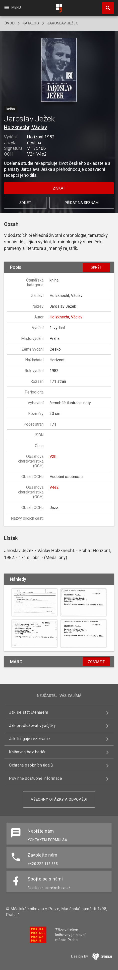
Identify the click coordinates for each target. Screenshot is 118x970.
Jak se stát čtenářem (28, 712)
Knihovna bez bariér (27, 752)
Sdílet (25, 202)
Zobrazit (96, 662)
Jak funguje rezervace (29, 738)
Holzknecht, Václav (25, 127)
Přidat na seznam (82, 202)
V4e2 (54, 487)
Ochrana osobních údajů (31, 765)
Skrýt (96, 267)
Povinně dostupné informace (35, 778)
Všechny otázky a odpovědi (59, 799)
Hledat (106, 5)
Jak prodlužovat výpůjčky (32, 725)
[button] (59, 70)
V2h (53, 456)
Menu (12, 7)
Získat (59, 188)
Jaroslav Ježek (62, 23)
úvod (9, 23)
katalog (31, 23)
